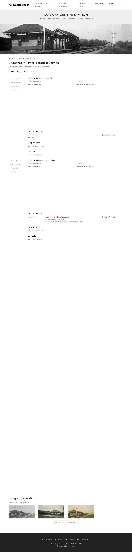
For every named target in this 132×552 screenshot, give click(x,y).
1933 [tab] (32, 72)
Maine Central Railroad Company (57, 217)
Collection (99, 3)
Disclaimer (82, 540)
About (58, 540)
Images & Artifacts (31, 58)
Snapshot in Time (16, 58)
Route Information (109, 135)
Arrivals (13, 90)
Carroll (64, 19)
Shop (111, 3)
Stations (42, 19)
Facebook (47, 540)
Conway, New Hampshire (85, 84)
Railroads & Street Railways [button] (40, 5)
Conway (72, 19)
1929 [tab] (25, 72)
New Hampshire (53, 19)
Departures (14, 86)
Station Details (16, 79)
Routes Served (16, 82)
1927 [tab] (19, 72)
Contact (69, 540)
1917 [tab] (12, 72)
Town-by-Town (82, 5)
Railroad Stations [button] (63, 5)
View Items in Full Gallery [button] (66, 522)
